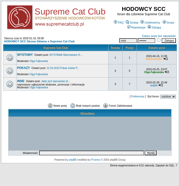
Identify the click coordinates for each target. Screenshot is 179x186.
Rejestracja (136, 27)
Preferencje (137, 96)
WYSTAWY (25, 55)
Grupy (168, 22)
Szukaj (132, 22)
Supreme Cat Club (62, 41)
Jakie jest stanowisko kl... (55, 81)
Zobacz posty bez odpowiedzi (159, 36)
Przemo (95, 159)
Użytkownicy (150, 22)
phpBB (72, 159)
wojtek (154, 85)
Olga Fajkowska (38, 61)
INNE (21, 81)
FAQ (118, 22)
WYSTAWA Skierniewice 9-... (66, 54)
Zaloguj (154, 27)
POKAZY (23, 68)
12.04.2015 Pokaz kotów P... (63, 68)
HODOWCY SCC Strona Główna (25, 41)
